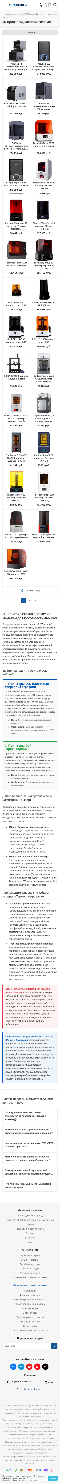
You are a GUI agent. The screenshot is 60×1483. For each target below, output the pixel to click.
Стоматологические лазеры (30, 1303)
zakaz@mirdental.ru (32, 1388)
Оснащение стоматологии (30, 1285)
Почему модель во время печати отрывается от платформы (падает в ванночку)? (25, 1116)
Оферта (30, 1224)
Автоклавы (30, 1290)
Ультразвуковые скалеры (30, 1317)
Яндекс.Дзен (37, 1366)
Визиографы (30, 1326)
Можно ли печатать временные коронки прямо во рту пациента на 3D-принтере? (27, 1158)
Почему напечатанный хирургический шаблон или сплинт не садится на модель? (29, 1172)
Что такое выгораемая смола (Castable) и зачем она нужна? (28, 1186)
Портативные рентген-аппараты (30, 1330)
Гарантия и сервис (30, 1255)
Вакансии (30, 1237)
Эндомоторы (30, 1312)
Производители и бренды (30, 1215)
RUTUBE (45, 1366)
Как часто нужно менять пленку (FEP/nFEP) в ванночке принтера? (30, 1145)
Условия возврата (30, 1272)
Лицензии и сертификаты (30, 1228)
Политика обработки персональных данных (30, 1219)
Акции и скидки (30, 1259)
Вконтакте (13, 1366)
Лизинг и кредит (30, 1268)
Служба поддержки (30, 1264)
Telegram (21, 1366)
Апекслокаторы (30, 1308)
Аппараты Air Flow (30, 1321)
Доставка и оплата (30, 1209)
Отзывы (30, 1233)
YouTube (29, 1366)
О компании (30, 1249)
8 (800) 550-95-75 (21, 1381)
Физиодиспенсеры (30, 1295)
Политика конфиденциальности (25, 1480)
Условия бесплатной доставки (30, 1277)
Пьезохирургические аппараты (30, 1299)
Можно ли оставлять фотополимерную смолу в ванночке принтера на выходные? (29, 1131)
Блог (30, 1242)
